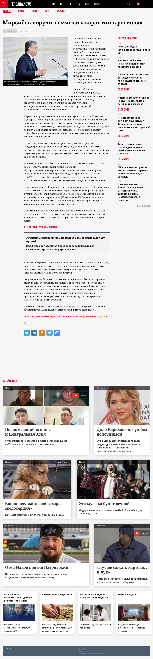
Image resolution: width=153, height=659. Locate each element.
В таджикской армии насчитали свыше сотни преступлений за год (131, 63)
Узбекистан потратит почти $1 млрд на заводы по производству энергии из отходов (133, 79)
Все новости (143, 206)
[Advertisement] (76, 360)
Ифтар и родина (128, 595)
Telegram (91, 317)
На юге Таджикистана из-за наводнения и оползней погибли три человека (133, 100)
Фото (48, 11)
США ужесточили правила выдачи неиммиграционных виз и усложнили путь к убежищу (133, 172)
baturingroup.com (96, 656)
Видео (35, 11)
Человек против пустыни (52, 597)
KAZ (53, 4)
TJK (70, 4)
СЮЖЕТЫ (62, 11)
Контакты (9, 651)
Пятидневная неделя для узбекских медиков (95, 597)
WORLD (98, 4)
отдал (27, 283)
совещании (83, 82)
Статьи (21, 11)
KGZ (62, 4)
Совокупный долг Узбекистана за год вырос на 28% (134, 49)
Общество (23, 31)
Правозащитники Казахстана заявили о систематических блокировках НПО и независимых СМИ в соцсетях (130, 192)
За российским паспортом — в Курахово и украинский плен (19, 598)
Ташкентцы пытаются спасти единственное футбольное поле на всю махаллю (132, 148)
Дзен (105, 317)
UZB (87, 4)
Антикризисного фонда (41, 187)
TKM (79, 4)
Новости (7, 11)
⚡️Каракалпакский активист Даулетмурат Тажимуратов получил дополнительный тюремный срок (134, 124)
